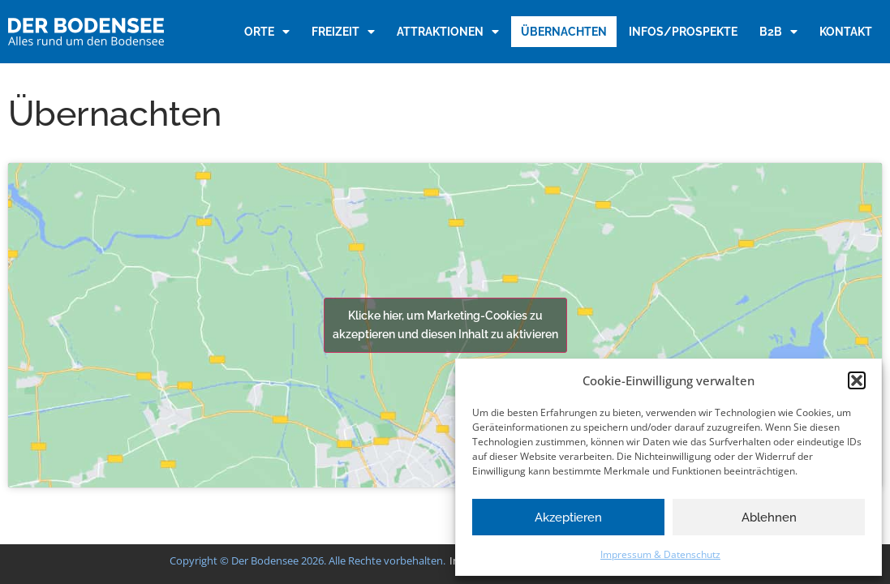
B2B (778, 31)
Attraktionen (448, 31)
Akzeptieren (568, 517)
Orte (267, 31)
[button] (857, 380)
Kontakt (845, 31)
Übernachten (564, 31)
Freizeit (343, 31)
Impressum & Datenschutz (660, 554)
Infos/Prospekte (683, 31)
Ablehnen (769, 517)
